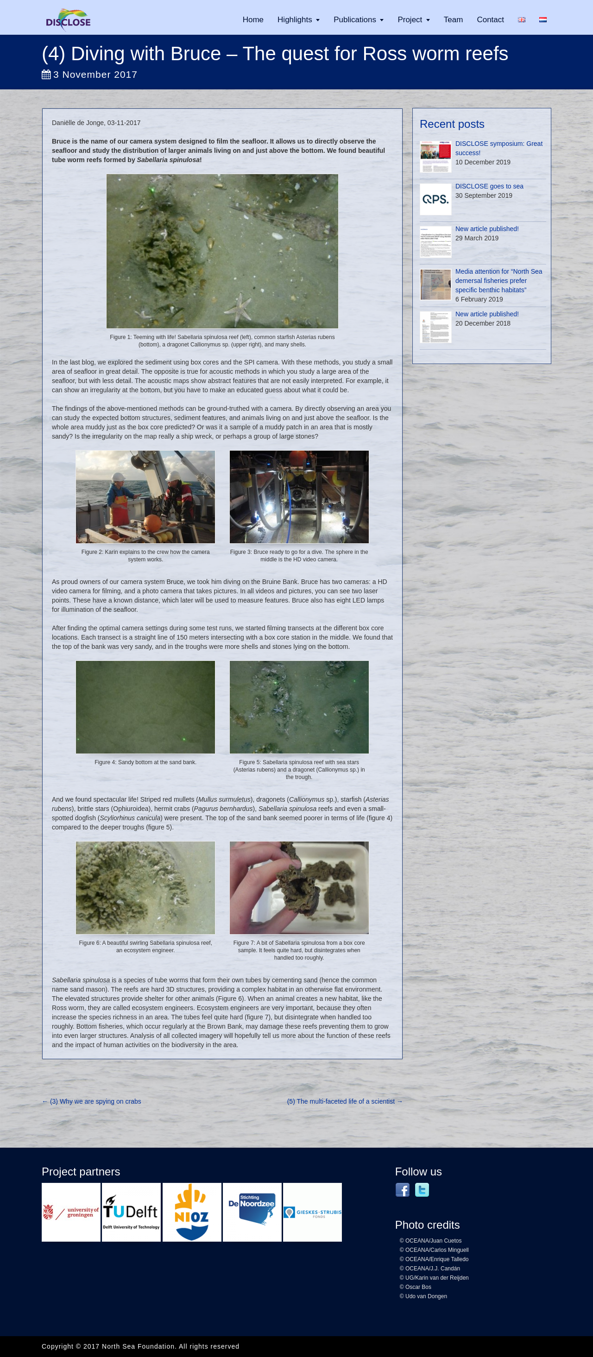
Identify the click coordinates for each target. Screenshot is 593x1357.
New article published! (487, 228)
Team (453, 19)
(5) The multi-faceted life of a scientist (345, 1101)
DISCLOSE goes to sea (489, 186)
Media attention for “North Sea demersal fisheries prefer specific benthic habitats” (499, 281)
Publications (355, 19)
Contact (490, 19)
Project (409, 19)
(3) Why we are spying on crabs (91, 1101)
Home (253, 19)
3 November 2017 (90, 74)
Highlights (295, 19)
